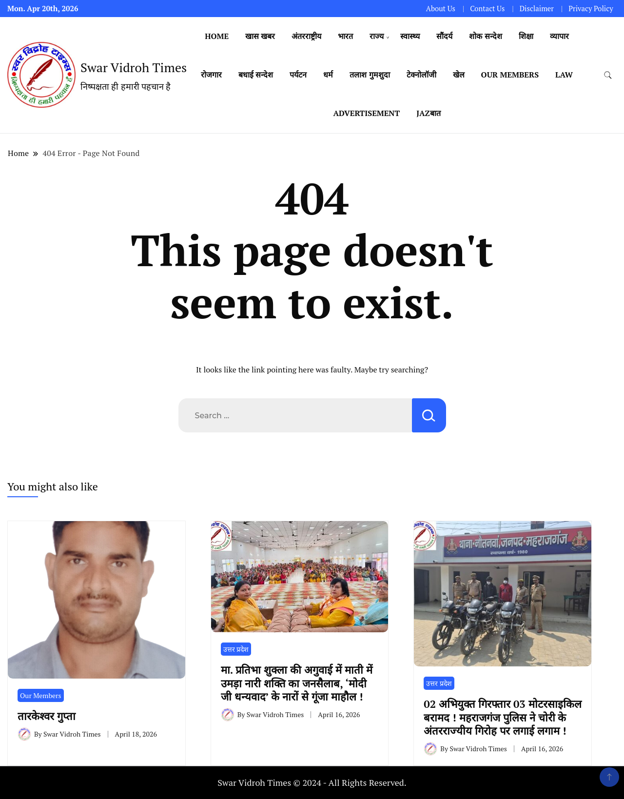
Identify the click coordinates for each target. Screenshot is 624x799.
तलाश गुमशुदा (370, 74)
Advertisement (366, 113)
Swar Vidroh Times (133, 67)
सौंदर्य (444, 36)
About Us (440, 8)
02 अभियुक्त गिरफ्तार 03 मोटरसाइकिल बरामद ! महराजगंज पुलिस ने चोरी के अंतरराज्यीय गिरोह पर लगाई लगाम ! (502, 717)
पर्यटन (298, 74)
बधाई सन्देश (255, 74)
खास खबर (260, 36)
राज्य (377, 36)
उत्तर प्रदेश (236, 649)
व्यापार (559, 36)
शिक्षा (526, 36)
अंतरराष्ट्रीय (306, 36)
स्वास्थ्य (410, 36)
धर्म (328, 74)
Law (564, 74)
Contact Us (487, 8)
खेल (459, 74)
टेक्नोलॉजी (421, 74)
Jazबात (428, 113)
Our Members (510, 74)
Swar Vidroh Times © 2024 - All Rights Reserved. (312, 782)
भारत (345, 36)
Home (217, 36)
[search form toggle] (608, 75)
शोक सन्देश (485, 36)
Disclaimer (537, 8)
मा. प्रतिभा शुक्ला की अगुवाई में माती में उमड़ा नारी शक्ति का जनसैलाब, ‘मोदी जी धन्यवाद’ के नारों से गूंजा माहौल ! (296, 683)
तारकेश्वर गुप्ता (49, 716)
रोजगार (211, 74)
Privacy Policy (590, 8)
